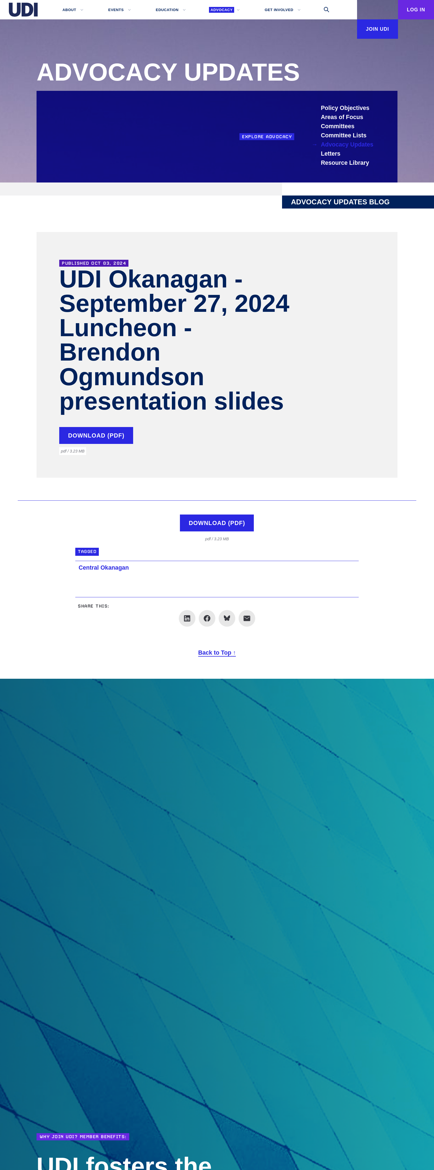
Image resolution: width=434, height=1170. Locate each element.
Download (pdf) (96, 435)
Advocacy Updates (347, 144)
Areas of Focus (342, 117)
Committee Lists (343, 135)
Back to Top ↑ (217, 652)
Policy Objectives (345, 108)
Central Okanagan (104, 567)
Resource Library (345, 163)
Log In (416, 9)
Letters (330, 153)
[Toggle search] (326, 9)
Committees (337, 126)
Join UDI (377, 29)
